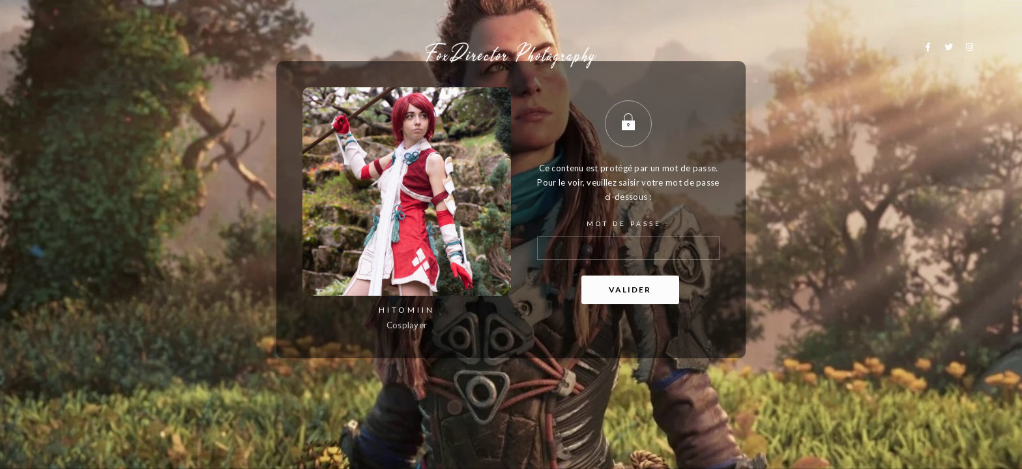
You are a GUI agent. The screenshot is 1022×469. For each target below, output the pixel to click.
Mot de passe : (628, 240)
